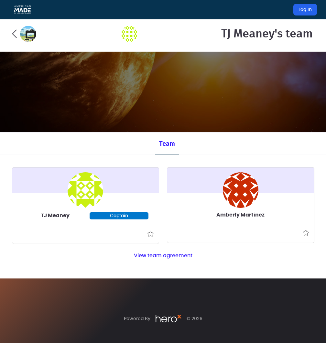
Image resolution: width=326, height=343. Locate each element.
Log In (305, 9)
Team (167, 144)
